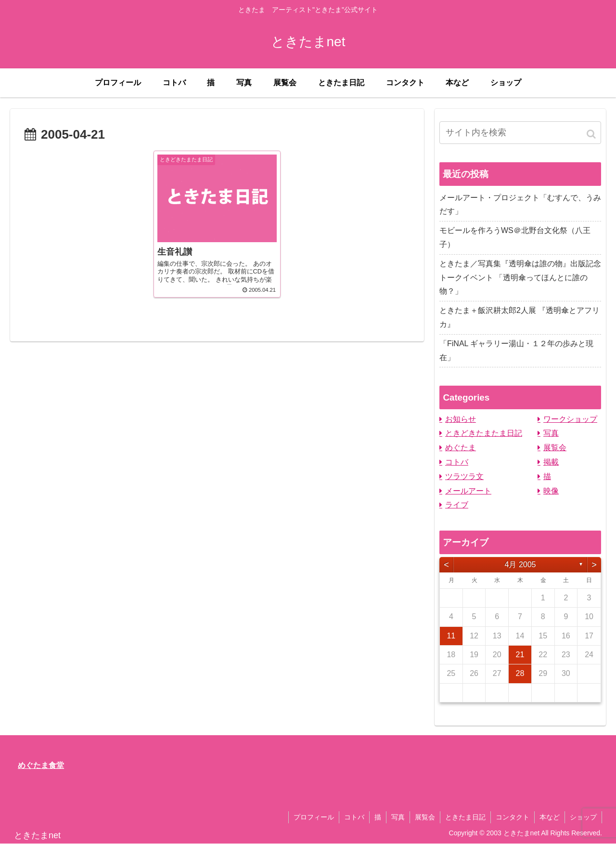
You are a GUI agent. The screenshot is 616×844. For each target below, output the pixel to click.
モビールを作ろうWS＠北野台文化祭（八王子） (514, 237)
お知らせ (460, 419)
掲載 (551, 462)
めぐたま (460, 447)
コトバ (456, 462)
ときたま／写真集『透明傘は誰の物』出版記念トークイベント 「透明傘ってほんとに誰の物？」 (520, 278)
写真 (551, 433)
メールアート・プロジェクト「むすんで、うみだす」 (520, 205)
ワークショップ (570, 419)
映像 (551, 491)
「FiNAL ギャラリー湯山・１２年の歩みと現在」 (516, 350)
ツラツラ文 (464, 476)
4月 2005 (520, 564)
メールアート (468, 491)
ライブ (456, 505)
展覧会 (554, 447)
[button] (592, 134)
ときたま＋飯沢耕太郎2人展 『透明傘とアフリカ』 (519, 317)
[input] (520, 132)
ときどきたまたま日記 (483, 433)
